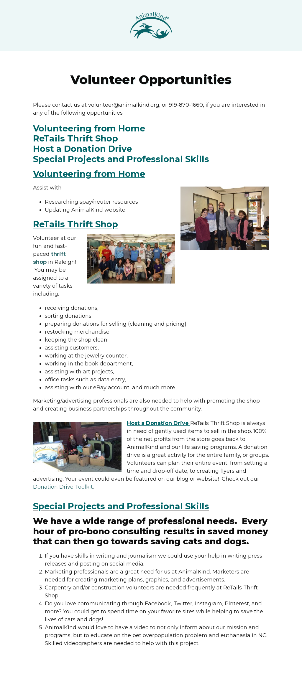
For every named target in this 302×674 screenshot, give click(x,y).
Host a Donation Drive (82, 149)
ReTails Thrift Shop (75, 138)
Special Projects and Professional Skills (121, 159)
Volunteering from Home (89, 128)
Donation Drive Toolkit (63, 487)
